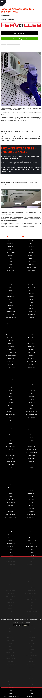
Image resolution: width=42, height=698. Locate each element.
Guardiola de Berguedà (11, 531)
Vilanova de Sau (10, 511)
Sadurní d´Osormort (10, 376)
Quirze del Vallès (31, 384)
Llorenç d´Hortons (11, 349)
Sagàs (10, 693)
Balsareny (31, 296)
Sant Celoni (10, 423)
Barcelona (10, 240)
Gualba (31, 531)
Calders (31, 326)
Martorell (11, 508)
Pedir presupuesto (19, 33)
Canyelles (10, 255)
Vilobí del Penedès (10, 461)
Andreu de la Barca (31, 281)
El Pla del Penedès (10, 499)
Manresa (31, 302)
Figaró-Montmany (10, 546)
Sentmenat (10, 481)
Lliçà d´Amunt (11, 464)
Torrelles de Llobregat (10, 446)
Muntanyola (10, 246)
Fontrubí (10, 484)
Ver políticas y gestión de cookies (21, 622)
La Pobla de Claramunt (31, 376)
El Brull (31, 549)
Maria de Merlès (10, 458)
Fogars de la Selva (11, 543)
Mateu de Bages (31, 337)
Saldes (31, 408)
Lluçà (31, 693)
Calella (10, 267)
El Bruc (31, 464)
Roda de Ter (31, 276)
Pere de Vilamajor (10, 243)
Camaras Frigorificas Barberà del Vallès (10, 696)
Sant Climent (31, 420)
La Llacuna (10, 552)
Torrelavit (10, 449)
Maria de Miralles (31, 455)
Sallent (10, 287)
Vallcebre (10, 402)
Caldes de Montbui (31, 514)
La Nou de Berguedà (10, 378)
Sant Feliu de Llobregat (10, 352)
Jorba (31, 484)
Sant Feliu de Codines (31, 352)
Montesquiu (31, 490)
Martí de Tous (11, 343)
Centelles (31, 520)
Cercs (10, 520)
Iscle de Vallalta (31, 270)
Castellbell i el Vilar (31, 329)
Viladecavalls (31, 317)
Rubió (31, 273)
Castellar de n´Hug (11, 502)
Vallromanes (31, 396)
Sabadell (31, 373)
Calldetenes (31, 264)
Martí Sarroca (31, 340)
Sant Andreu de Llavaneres (11, 281)
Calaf (10, 329)
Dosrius (10, 467)
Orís (10, 440)
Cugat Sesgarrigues (10, 358)
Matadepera (31, 502)
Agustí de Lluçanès (10, 284)
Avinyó (31, 323)
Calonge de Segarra (31, 261)
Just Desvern (31, 349)
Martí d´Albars (11, 346)
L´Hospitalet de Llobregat (31, 555)
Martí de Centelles (31, 343)
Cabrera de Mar (31, 314)
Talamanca (31, 476)
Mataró (31, 305)
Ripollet (10, 279)
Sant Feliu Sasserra (10, 334)
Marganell (31, 508)
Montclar (10, 493)
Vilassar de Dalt (31, 308)
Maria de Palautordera (10, 455)
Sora (31, 690)
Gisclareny (10, 537)
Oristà (31, 437)
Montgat (10, 490)
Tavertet (10, 473)
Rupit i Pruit (10, 273)
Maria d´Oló (10, 428)
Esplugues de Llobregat (31, 546)
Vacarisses (10, 405)
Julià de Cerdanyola (10, 252)
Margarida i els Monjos (31, 428)
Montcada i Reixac (31, 493)
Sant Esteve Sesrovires (10, 355)
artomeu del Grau (10, 373)
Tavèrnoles (31, 473)
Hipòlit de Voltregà (10, 514)
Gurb (31, 528)
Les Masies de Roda (10, 414)
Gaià (31, 481)
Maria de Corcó (10, 426)
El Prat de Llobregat (31, 517)
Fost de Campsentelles (31, 381)
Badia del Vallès (10, 308)
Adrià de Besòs (31, 284)
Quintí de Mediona (31, 387)
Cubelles (31, 467)
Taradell (10, 476)
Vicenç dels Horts (10, 364)
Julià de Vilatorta (10, 290)
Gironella (11, 549)
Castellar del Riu (31, 331)
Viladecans (10, 320)
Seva (31, 434)
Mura (31, 243)
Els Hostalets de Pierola (10, 517)
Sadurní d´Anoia (10, 361)
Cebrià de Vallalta (31, 367)
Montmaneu (10, 487)
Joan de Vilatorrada (31, 267)
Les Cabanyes (10, 417)
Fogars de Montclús (31, 540)
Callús (10, 264)
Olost (10, 443)
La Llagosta (31, 378)
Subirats (10, 408)
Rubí (11, 276)
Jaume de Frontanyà (10, 270)
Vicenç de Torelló (31, 364)
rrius (10, 528)
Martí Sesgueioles (11, 340)
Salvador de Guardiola (31, 240)
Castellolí (31, 526)
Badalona (31, 320)
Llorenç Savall (31, 346)
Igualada (10, 496)
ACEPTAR (26, 625)
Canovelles (10, 258)
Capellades (31, 293)
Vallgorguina (31, 399)
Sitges (10, 434)
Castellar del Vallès (10, 331)
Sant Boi (31, 370)
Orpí (10, 437)
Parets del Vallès (10, 687)
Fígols (31, 543)
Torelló (10, 452)
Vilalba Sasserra (31, 511)
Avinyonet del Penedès (10, 323)
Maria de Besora (31, 478)
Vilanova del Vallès (31, 311)
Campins (10, 261)
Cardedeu (31, 290)
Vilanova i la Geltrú (10, 311)
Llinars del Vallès (10, 411)
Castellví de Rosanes (10, 523)
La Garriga (10, 555)
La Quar (10, 420)
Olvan (31, 440)
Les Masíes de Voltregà (31, 411)
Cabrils (10, 302)
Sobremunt (31, 431)
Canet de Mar (31, 258)
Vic (31, 393)
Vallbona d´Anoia (31, 402)
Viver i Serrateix (31, 458)
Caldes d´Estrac (10, 326)
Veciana (10, 396)
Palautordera (31, 355)
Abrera (31, 470)
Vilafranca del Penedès (10, 317)
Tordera (10, 470)
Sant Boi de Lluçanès (10, 370)
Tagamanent (10, 478)
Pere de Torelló (31, 287)
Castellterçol (10, 526)
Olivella (31, 443)
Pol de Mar (10, 390)
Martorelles (31, 505)
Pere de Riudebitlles (31, 334)
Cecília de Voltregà (31, 361)
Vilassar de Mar (10, 249)
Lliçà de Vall (31, 461)
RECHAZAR (17, 625)
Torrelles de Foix (31, 446)
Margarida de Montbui (10, 431)
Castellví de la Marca (31, 523)
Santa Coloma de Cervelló (31, 452)
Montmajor (31, 487)
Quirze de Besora (10, 387)
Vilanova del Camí (10, 314)
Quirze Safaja (10, 384)
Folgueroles (10, 540)
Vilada (10, 393)
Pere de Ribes (10, 337)
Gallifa (10, 690)
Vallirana (10, 399)
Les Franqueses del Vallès (31, 414)
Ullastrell (31, 426)
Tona (31, 249)
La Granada (31, 552)
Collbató (31, 496)
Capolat (10, 293)
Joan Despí (31, 252)
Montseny (31, 246)
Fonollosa (31, 537)
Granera (31, 534)
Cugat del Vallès (31, 358)
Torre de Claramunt (31, 449)
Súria (31, 405)
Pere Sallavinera (31, 390)
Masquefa (10, 505)
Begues (31, 687)
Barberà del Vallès (10, 296)
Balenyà (10, 299)
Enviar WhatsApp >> (20, 39)
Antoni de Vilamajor (31, 279)
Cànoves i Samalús (31, 255)
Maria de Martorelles (31, 423)
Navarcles (10, 305)
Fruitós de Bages (10, 381)
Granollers (10, 534)
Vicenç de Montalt (11, 367)
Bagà (31, 299)
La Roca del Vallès (31, 417)
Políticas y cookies (31, 696)
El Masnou (31, 499)
